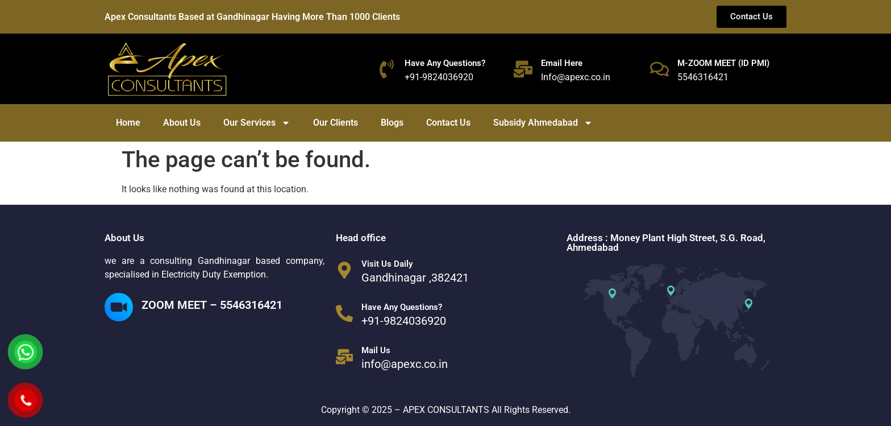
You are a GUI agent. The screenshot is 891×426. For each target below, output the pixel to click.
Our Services (256, 123)
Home (128, 122)
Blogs (392, 122)
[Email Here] (523, 69)
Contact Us (448, 122)
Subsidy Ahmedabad (543, 123)
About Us (182, 122)
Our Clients (335, 122)
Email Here (561, 63)
